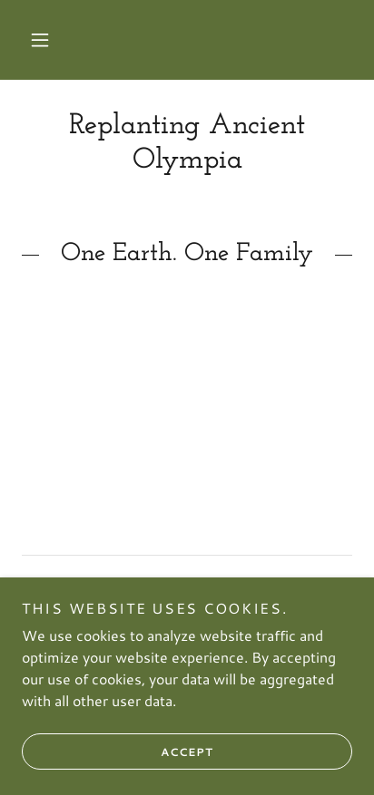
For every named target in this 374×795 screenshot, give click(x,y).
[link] (187, 144)
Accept (117, 751)
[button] (40, 40)
